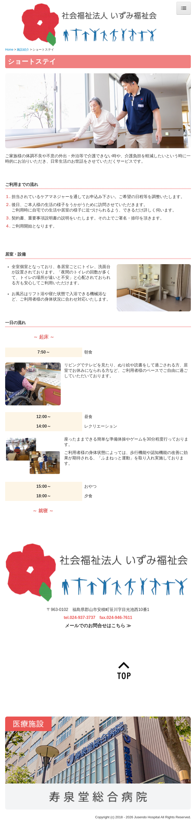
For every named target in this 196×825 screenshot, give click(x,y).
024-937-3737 (83, 617)
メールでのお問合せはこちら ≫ (98, 625)
